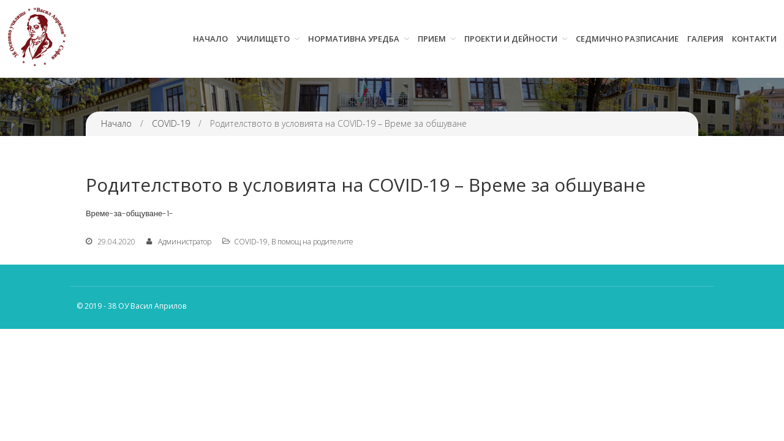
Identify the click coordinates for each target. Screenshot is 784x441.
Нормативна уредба (353, 38)
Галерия (705, 38)
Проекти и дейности (510, 38)
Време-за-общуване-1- (129, 213)
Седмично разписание (627, 38)
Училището (263, 38)
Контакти (754, 38)
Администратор (184, 241)
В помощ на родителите (312, 241)
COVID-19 (171, 123)
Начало (210, 38)
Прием (432, 38)
